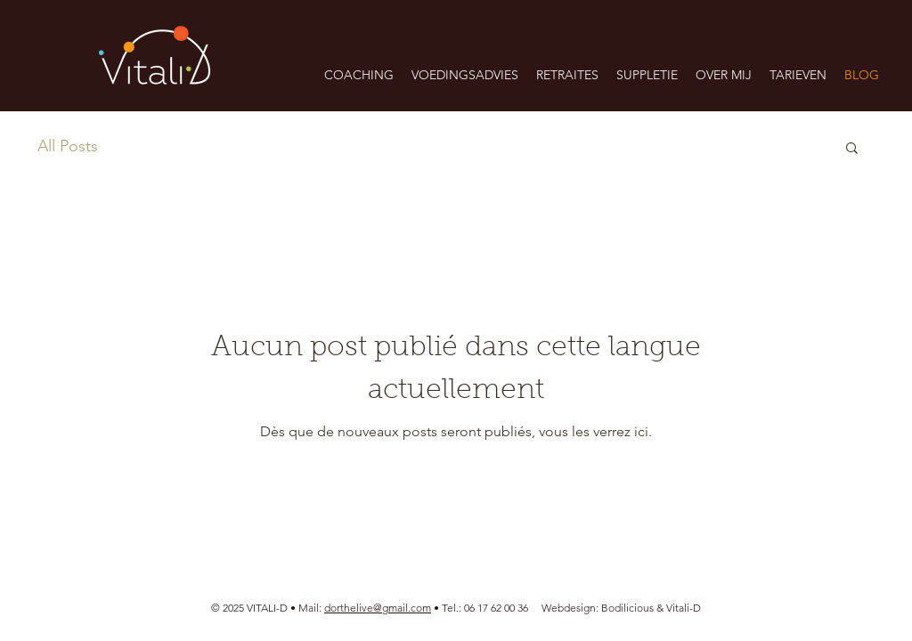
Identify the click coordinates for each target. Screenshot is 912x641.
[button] (465, 74)
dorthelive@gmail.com (377, 607)
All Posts (67, 146)
